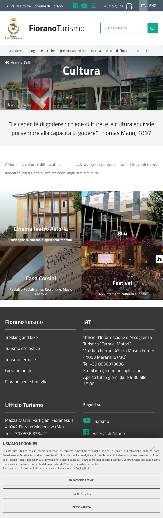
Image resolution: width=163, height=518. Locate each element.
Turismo (101, 421)
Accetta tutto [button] (81, 493)
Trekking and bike (21, 337)
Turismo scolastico (22, 348)
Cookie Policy (83, 468)
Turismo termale (20, 359)
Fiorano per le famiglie (26, 381)
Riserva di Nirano (109, 433)
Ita (143, 5)
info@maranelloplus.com (119, 370)
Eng (152, 5)
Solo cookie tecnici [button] (81, 480)
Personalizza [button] (81, 507)
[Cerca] (153, 28)
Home (12, 62)
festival (75, 164)
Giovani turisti (18, 370)
